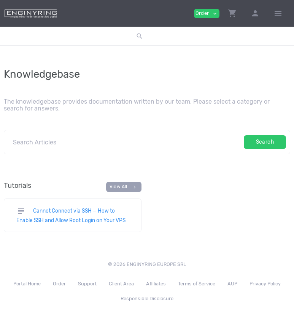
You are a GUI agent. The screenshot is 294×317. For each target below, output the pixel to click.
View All (124, 187)
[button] (232, 13)
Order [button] (206, 13)
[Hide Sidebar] (278, 13)
